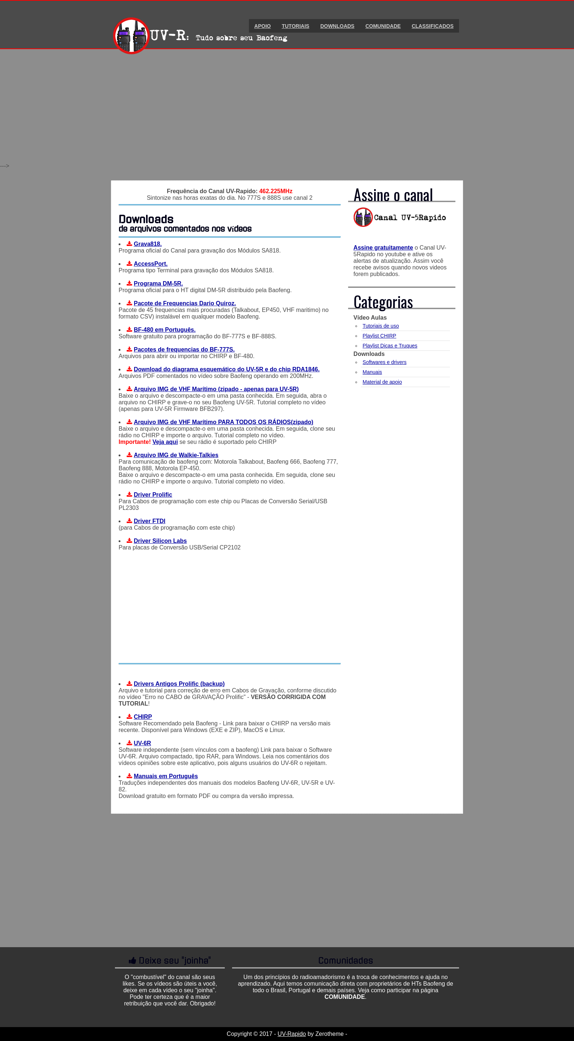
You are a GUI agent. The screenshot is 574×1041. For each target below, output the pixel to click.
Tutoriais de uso (381, 326)
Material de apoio (382, 382)
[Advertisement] (287, 111)
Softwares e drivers (385, 362)
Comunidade (382, 26)
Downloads (337, 26)
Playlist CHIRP (379, 336)
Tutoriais (295, 26)
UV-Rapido (291, 1034)
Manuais (372, 372)
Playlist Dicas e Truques (390, 346)
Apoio (262, 26)
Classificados (433, 26)
